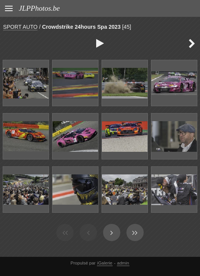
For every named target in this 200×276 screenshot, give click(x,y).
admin (123, 263)
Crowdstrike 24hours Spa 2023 (81, 27)
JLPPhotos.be (39, 8)
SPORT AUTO (20, 27)
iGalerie (105, 263)
